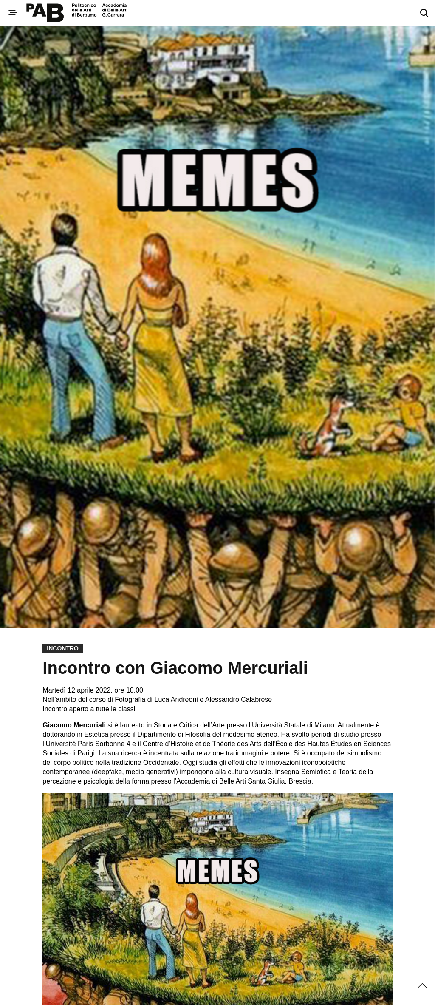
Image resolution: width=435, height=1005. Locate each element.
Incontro (63, 648)
